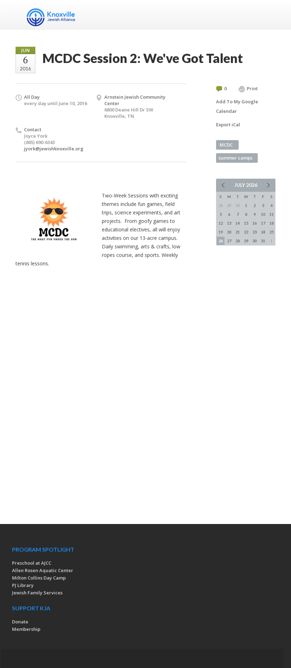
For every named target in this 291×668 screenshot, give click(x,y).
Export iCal (228, 124)
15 (246, 223)
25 (271, 232)
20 (229, 232)
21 (237, 232)
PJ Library (23, 585)
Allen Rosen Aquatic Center (42, 570)
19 (221, 232)
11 (271, 214)
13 (229, 223)
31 (263, 240)
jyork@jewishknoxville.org (53, 148)
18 (271, 223)
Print (248, 88)
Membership (26, 629)
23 (254, 232)
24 (263, 232)
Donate (20, 621)
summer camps (235, 158)
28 (237, 240)
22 (246, 232)
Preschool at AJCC (31, 563)
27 (229, 240)
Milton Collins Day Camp (39, 578)
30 (254, 240)
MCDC (226, 145)
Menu (267, 14)
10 (263, 214)
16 (254, 223)
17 (263, 223)
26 (221, 240)
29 (246, 240)
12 (221, 223)
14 (237, 223)
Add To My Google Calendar (237, 106)
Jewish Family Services (37, 592)
